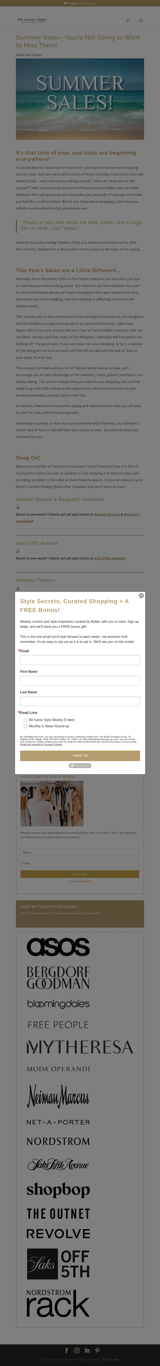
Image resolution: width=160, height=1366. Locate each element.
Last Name (28, 692)
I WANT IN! (80, 756)
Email (24, 651)
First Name (29, 671)
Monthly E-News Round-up (49, 726)
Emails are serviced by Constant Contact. (41, 744)
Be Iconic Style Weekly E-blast (52, 720)
